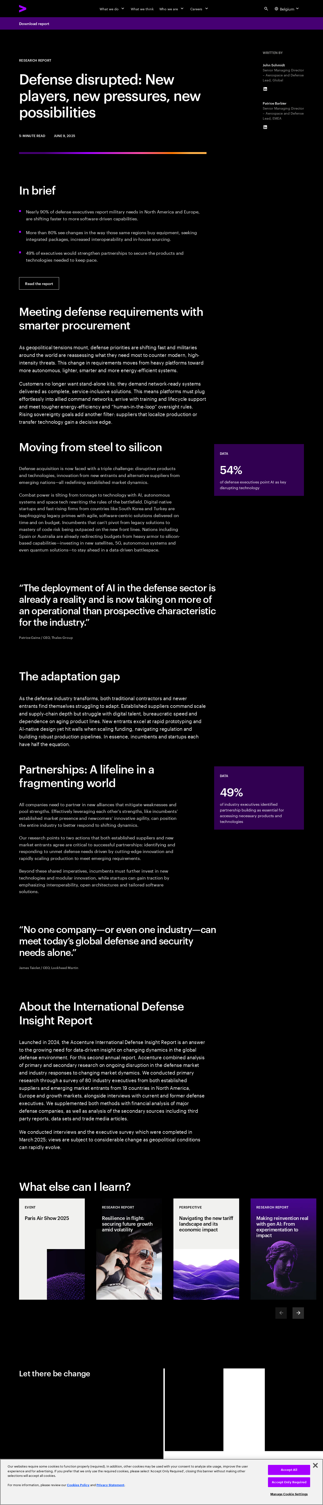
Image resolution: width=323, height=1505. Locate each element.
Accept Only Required (289, 1482)
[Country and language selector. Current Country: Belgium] (287, 8)
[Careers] (199, 8)
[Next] (298, 1313)
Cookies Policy (78, 1485)
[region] (161, 1482)
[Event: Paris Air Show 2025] (52, 1249)
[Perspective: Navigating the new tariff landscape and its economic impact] (206, 1249)
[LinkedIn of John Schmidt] (265, 89)
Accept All (289, 1469)
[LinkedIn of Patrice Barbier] (265, 127)
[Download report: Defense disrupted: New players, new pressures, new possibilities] (39, 283)
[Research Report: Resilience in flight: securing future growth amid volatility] (129, 1249)
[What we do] (112, 8)
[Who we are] (172, 8)
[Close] (315, 1465)
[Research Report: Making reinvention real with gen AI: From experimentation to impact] (283, 1249)
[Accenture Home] (33, 8)
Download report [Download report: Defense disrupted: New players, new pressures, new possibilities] (34, 23)
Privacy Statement (110, 1485)
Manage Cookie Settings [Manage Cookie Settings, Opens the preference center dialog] (289, 1494)
